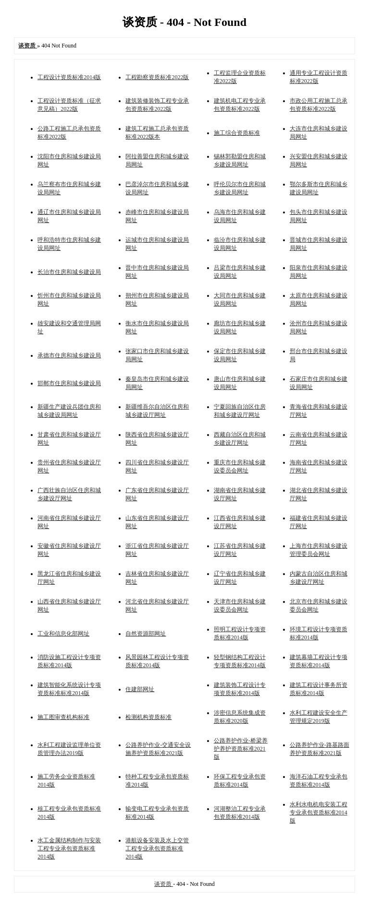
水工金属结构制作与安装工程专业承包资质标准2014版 (69, 848)
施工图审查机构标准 (63, 717)
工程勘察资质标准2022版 (157, 77)
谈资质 (163, 884)
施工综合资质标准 (237, 133)
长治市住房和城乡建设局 (69, 272)
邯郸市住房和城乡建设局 (69, 383)
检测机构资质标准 (148, 717)
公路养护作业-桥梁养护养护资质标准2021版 (241, 748)
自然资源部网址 (145, 633)
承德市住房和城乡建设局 (69, 355)
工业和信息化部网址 (63, 633)
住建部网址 (139, 689)
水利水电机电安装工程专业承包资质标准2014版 (318, 812)
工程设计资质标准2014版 (69, 77)
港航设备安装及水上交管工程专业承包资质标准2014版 (157, 848)
